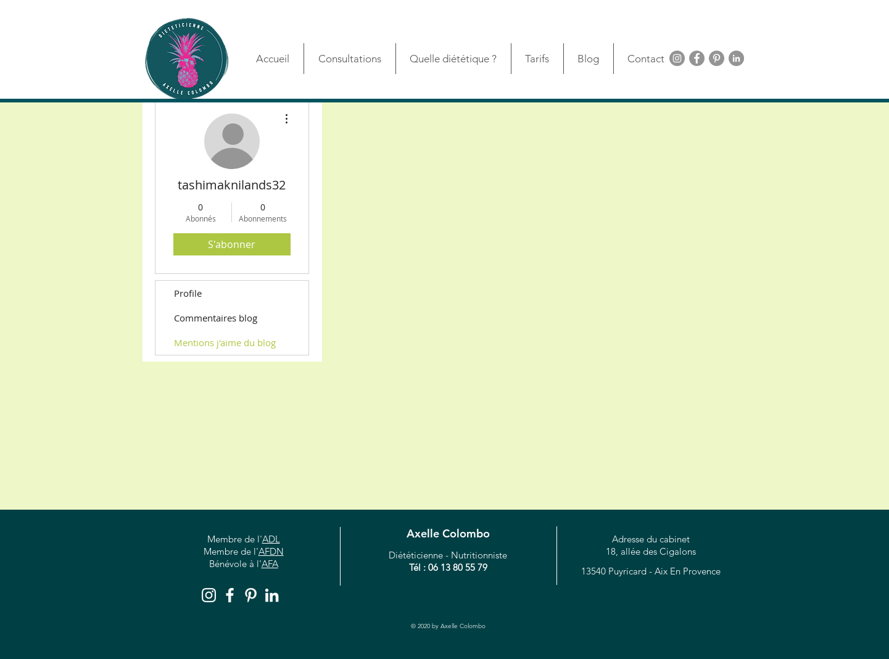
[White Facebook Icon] (229, 595)
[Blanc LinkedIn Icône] (271, 595)
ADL (271, 539)
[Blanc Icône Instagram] (208, 595)
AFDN (271, 551)
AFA (270, 564)
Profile (188, 293)
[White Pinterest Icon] (250, 595)
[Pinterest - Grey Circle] (716, 58)
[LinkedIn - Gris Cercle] (736, 58)
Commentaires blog (215, 318)
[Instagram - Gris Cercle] (677, 58)
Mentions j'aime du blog (225, 342)
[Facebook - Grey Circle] (697, 58)
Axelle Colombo (448, 533)
